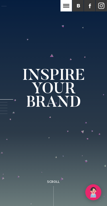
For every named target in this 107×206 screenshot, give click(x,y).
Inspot (23, 7)
